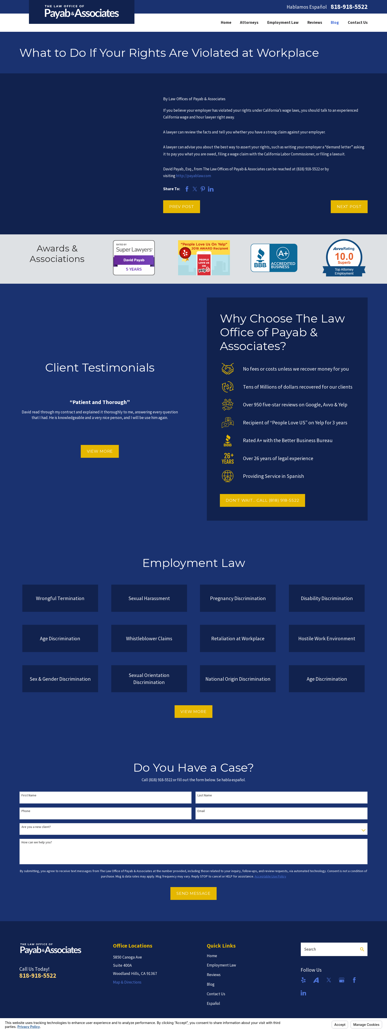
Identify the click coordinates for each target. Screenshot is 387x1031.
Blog (211, 984)
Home (212, 955)
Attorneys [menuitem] (249, 22)
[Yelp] (303, 980)
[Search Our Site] (362, 949)
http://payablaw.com (193, 175)
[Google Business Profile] (342, 980)
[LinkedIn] (303, 993)
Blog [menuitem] (335, 22)
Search (310, 949)
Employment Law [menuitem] (283, 22)
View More (97, 451)
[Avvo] (316, 980)
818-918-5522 (349, 7)
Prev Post (181, 206)
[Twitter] (329, 980)
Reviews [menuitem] (314, 22)
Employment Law (221, 965)
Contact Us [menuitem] (358, 22)
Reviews (214, 974)
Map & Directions (127, 982)
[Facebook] (354, 980)
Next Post (349, 206)
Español (213, 1003)
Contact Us (216, 993)
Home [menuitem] (226, 22)
